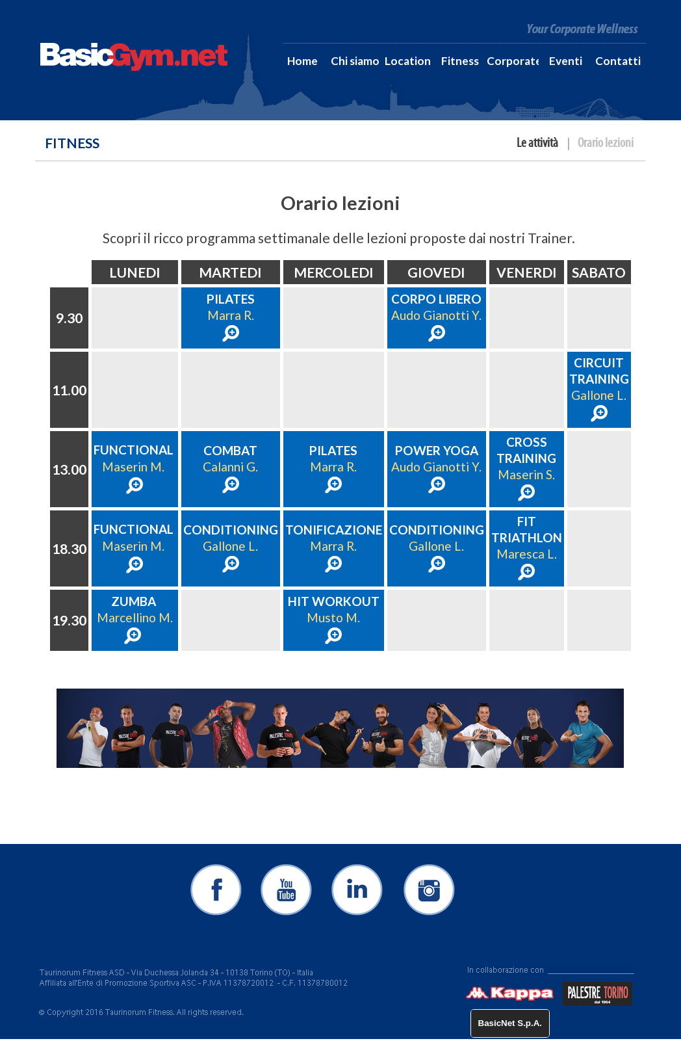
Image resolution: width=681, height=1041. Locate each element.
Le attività (537, 143)
